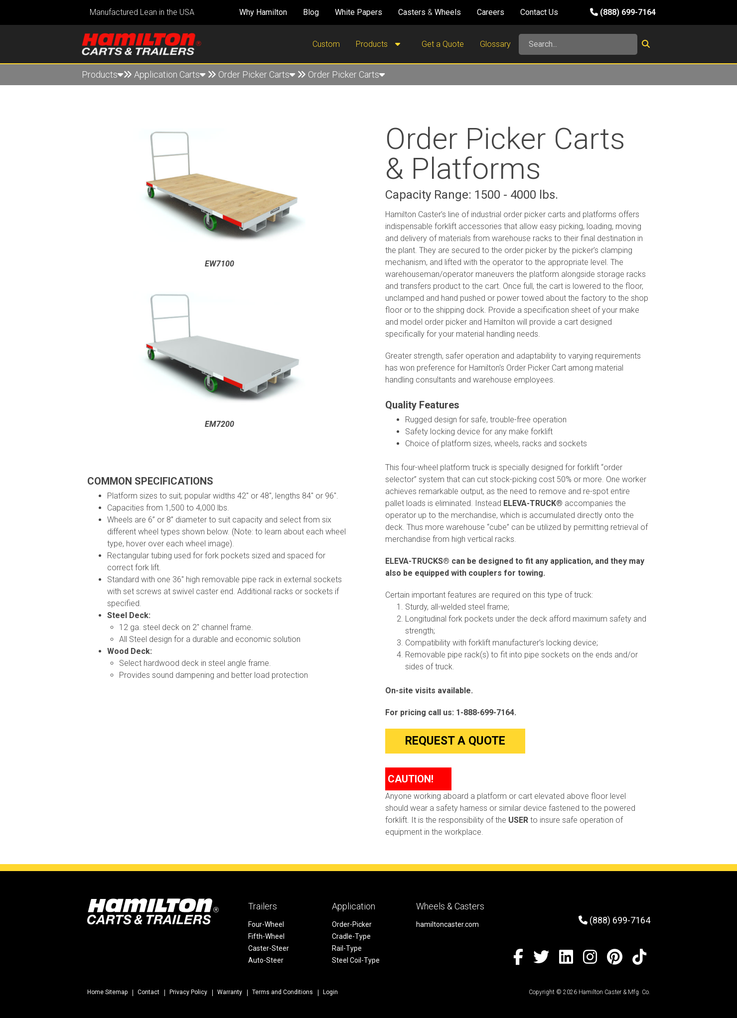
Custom (326, 44)
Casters (412, 12)
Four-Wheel (266, 924)
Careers (490, 12)
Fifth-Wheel (266, 936)
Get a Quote (443, 44)
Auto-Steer (266, 960)
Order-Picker (352, 924)
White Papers (358, 12)
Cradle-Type (351, 936)
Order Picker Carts (256, 74)
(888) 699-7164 (623, 12)
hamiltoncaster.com (447, 924)
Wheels (448, 12)
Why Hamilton (263, 12)
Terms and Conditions (282, 992)
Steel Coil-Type (356, 960)
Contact (148, 992)
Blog (311, 12)
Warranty (229, 992)
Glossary (495, 44)
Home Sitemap (107, 992)
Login (330, 992)
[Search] (578, 44)
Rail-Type (347, 948)
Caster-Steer (268, 948)
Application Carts (169, 74)
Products (381, 44)
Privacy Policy (188, 992)
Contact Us (539, 12)
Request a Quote (455, 741)
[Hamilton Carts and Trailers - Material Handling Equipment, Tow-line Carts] (141, 44)
